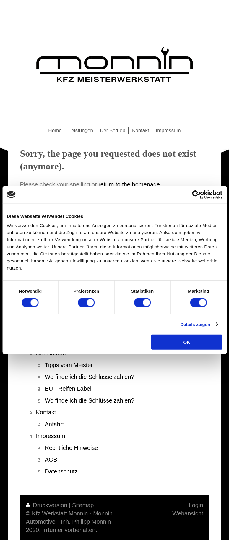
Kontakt (46, 412)
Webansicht (187, 513)
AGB (51, 459)
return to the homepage (129, 184)
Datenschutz (61, 471)
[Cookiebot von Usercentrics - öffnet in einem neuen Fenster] (196, 194)
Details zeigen (195, 324)
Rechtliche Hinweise (71, 448)
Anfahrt (54, 424)
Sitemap (83, 505)
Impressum (50, 436)
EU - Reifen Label (68, 388)
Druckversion (47, 505)
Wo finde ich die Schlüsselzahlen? (89, 377)
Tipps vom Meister (69, 365)
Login (196, 505)
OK (186, 342)
